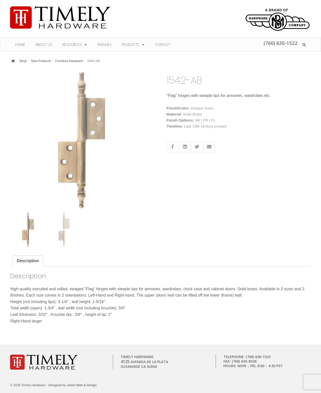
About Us (43, 44)
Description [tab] (28, 261)
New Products (41, 61)
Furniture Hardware (69, 61)
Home (20, 44)
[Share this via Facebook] (173, 146)
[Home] (13, 61)
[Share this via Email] (209, 146)
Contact (162, 44)
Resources (74, 44)
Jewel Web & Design (82, 385)
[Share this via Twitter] (197, 146)
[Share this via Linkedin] (185, 146)
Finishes (104, 44)
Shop (23, 61)
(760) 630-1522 (280, 43)
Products (133, 44)
